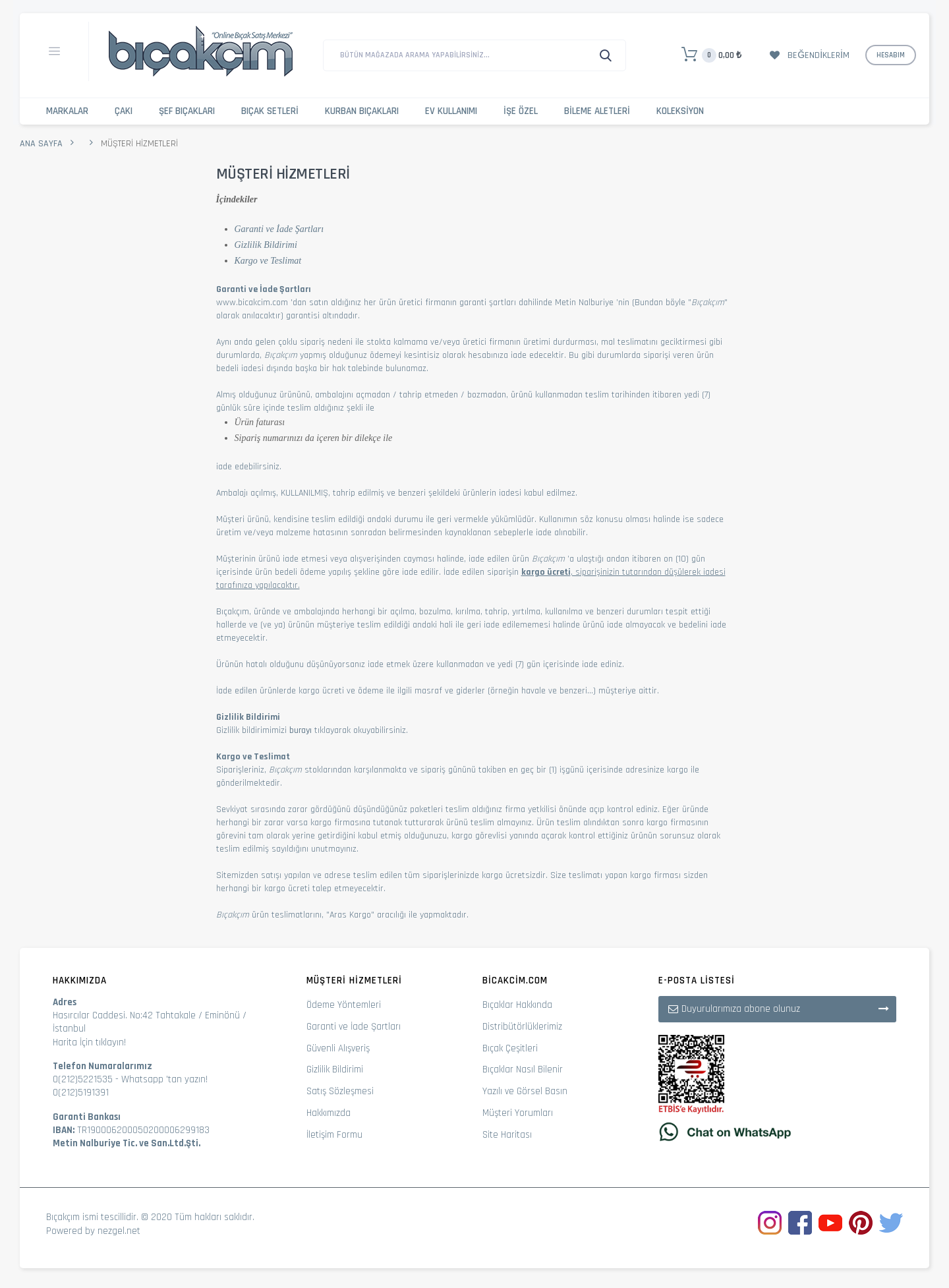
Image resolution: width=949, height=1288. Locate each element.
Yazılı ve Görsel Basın (524, 1091)
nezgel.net (119, 1231)
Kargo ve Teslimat (268, 261)
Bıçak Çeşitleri (510, 1048)
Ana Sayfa (41, 144)
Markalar (67, 111)
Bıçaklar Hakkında (517, 1005)
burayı (300, 730)
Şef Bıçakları (187, 111)
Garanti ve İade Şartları (279, 229)
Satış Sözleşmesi (340, 1091)
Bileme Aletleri (597, 111)
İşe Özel (520, 111)
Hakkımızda (328, 1113)
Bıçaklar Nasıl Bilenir (522, 1069)
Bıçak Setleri (270, 111)
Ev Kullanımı (451, 111)
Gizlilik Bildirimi (266, 245)
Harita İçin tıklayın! (89, 1042)
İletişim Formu (334, 1135)
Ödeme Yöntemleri (343, 1005)
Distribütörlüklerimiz (522, 1027)
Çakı (123, 111)
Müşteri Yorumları (517, 1113)
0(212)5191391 (81, 1092)
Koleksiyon (680, 111)
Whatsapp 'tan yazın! (164, 1079)
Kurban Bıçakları (362, 111)
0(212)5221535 (83, 1079)
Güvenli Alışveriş (338, 1048)
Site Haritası (507, 1135)
